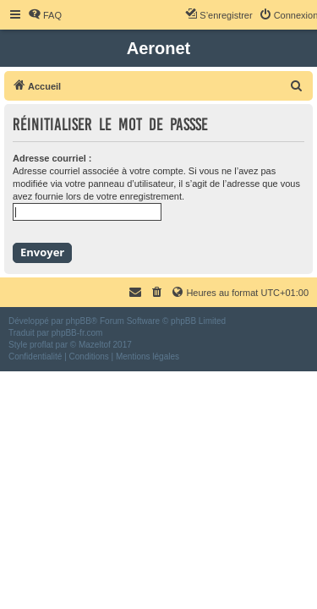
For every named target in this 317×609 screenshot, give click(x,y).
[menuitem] (45, 15)
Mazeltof (95, 344)
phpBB (78, 321)
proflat (41, 344)
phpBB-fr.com (77, 332)
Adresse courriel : (52, 158)
